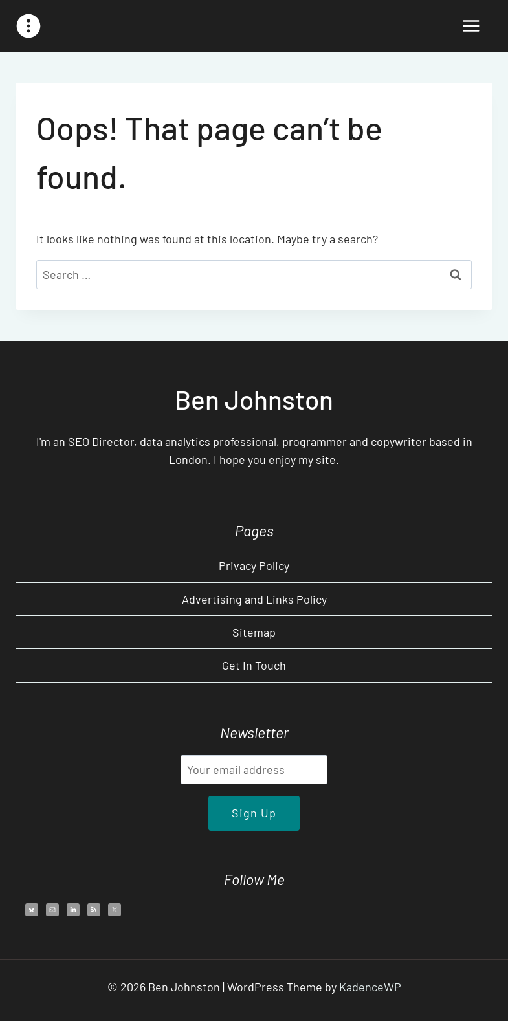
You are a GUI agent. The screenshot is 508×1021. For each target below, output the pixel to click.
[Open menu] (471, 25)
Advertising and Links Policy (254, 599)
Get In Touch (254, 665)
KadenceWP (370, 987)
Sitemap (254, 632)
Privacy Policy (254, 565)
